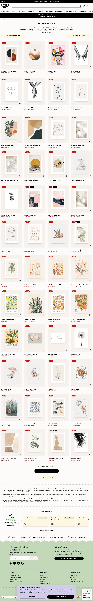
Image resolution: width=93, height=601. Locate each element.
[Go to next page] (55, 477)
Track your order (74, 575)
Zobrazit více (46, 471)
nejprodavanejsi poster (15, 577)
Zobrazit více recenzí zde (46, 530)
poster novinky (13, 579)
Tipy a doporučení (14, 575)
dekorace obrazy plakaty (16, 581)
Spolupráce (43, 581)
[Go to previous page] (38, 477)
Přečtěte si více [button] (46, 32)
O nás (41, 575)
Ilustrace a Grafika (16, 19)
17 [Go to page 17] (52, 477)
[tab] (84, 6)
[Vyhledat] (80, 6)
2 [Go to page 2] (43, 477)
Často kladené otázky (75, 579)
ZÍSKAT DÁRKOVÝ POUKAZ (69, 558)
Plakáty (8, 19)
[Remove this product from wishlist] (20, 67)
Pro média (42, 579)
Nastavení (32, 596)
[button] (87, 594)
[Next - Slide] (90, 521)
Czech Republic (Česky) (10, 597)
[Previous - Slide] (21, 521)
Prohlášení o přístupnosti (46, 583)
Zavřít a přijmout (61, 596)
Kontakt (72, 577)
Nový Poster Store (44, 577)
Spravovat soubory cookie (77, 581)
